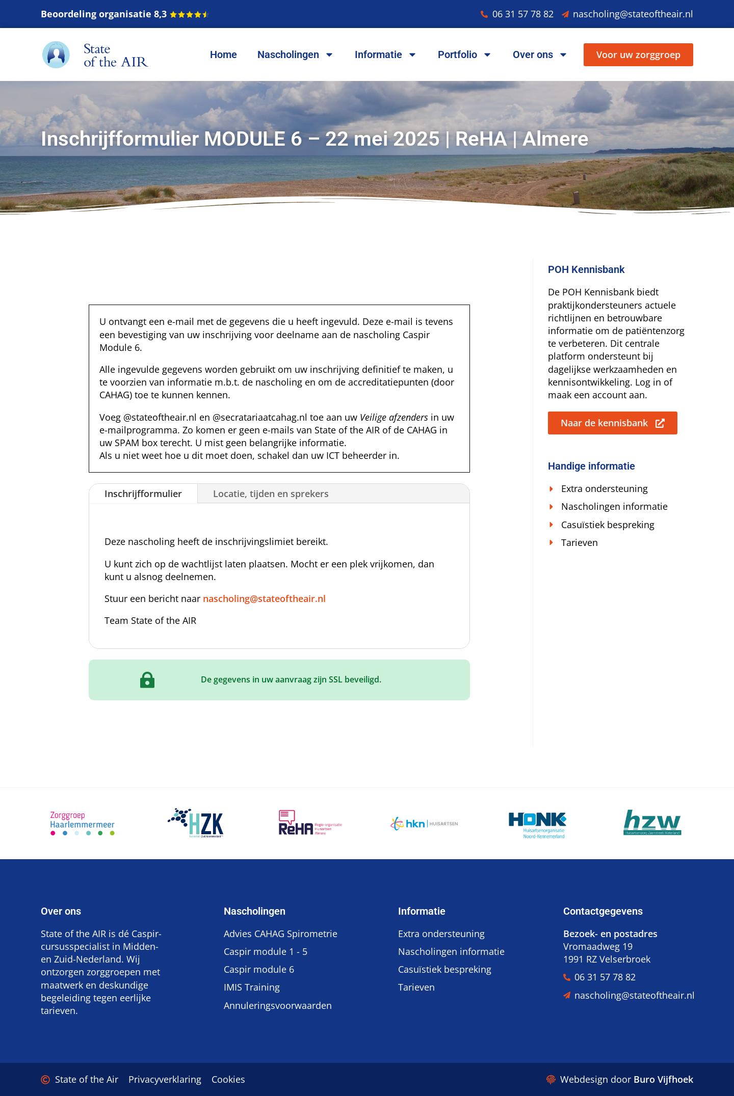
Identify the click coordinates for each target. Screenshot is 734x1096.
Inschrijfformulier (143, 493)
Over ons (540, 54)
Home (223, 54)
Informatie (386, 54)
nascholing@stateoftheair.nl (264, 598)
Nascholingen (295, 54)
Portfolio (465, 54)
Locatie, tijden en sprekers (271, 493)
